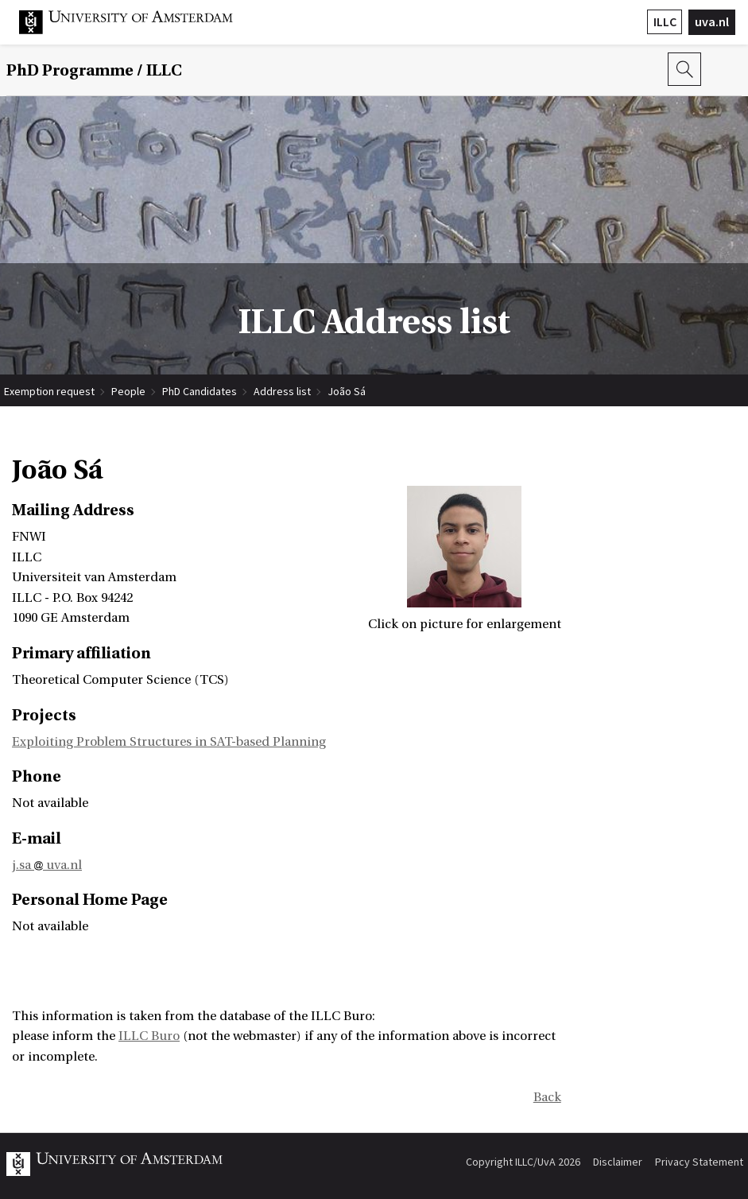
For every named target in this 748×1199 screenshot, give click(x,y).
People (128, 391)
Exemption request (49, 391)
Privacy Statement (699, 1161)
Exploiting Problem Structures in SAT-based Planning (169, 742)
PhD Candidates (199, 391)
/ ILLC (94, 70)
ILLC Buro (149, 1036)
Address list (282, 391)
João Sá (346, 391)
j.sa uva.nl (47, 865)
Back (547, 1097)
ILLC (664, 21)
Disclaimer (617, 1161)
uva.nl (712, 21)
